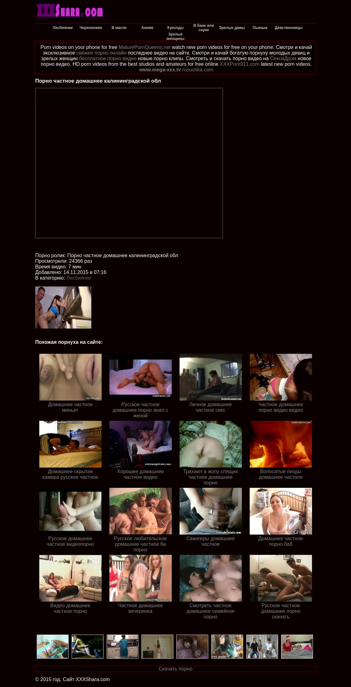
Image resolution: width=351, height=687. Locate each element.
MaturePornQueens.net (145, 47)
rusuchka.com (198, 69)
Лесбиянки (78, 278)
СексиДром (283, 58)
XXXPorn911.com (239, 64)
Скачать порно (176, 668)
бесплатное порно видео (108, 58)
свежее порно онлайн (101, 52)
